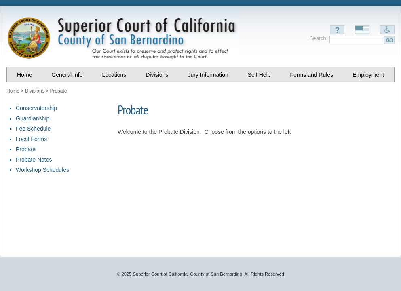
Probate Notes (34, 159)
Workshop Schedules (42, 170)
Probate (58, 91)
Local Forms (31, 139)
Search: (318, 38)
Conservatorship (36, 108)
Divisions (34, 91)
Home (12, 91)
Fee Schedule (33, 128)
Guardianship (32, 118)
